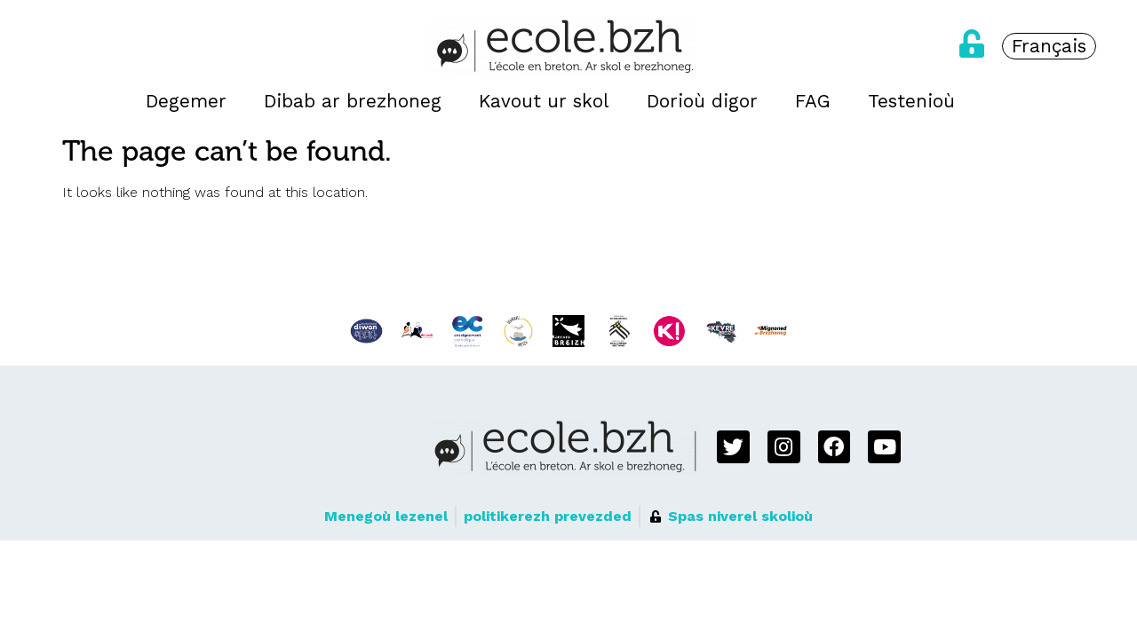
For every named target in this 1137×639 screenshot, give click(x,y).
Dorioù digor (702, 101)
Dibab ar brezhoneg (352, 101)
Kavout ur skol (544, 101)
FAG (813, 101)
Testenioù (911, 101)
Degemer (186, 101)
